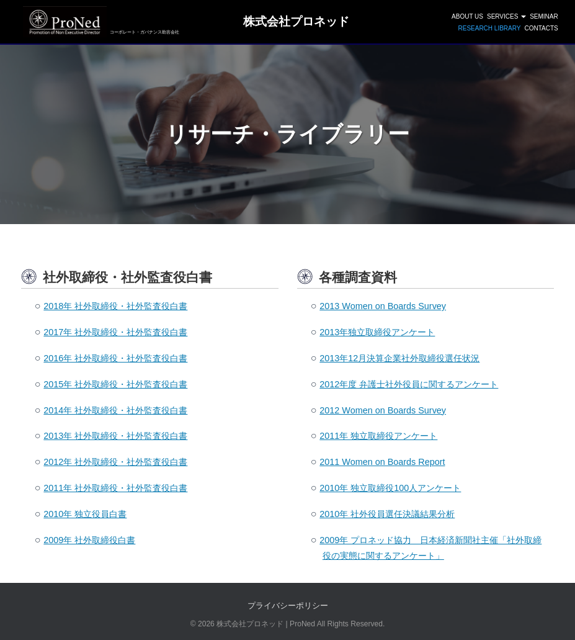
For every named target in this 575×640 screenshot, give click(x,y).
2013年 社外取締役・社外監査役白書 (115, 436)
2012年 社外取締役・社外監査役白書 (115, 462)
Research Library (489, 28)
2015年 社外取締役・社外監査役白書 (115, 384)
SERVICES (506, 16)
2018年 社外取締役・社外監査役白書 (115, 306)
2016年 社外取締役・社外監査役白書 (115, 358)
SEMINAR (544, 16)
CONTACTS (541, 28)
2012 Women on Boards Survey (382, 410)
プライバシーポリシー (287, 605)
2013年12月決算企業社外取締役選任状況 (399, 358)
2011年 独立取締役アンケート (378, 436)
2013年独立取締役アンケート (377, 332)
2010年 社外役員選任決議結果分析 (387, 514)
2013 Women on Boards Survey (382, 306)
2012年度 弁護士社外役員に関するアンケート (408, 384)
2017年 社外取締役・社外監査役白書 (115, 332)
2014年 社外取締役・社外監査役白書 (115, 410)
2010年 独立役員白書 (85, 514)
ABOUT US (467, 16)
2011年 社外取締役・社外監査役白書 (115, 488)
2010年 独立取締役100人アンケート (390, 488)
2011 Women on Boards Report (382, 462)
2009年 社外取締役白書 (89, 540)
